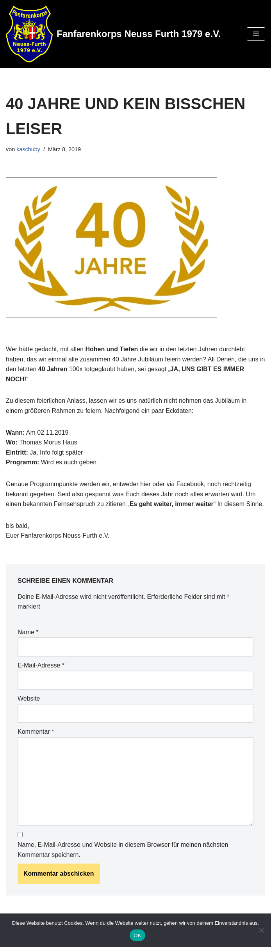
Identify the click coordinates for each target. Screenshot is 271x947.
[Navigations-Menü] (256, 34)
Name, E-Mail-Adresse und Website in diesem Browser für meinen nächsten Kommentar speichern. (123, 849)
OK (137, 935)
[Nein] (261, 930)
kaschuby (28, 149)
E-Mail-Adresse (41, 665)
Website (29, 698)
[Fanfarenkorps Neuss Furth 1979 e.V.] (113, 33)
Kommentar (36, 731)
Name (28, 632)
